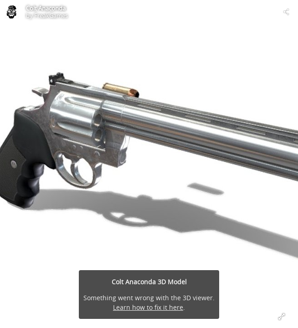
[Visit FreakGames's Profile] (12, 12)
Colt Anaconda (46, 8)
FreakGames (51, 15)
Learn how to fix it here (148, 307)
